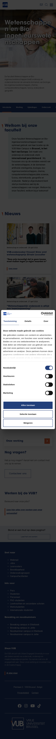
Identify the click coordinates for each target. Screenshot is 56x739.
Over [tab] (46, 321)
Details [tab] (28, 321)
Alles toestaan (28, 405)
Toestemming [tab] (10, 321)
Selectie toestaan (28, 414)
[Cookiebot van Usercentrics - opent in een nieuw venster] (41, 313)
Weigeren (27, 423)
